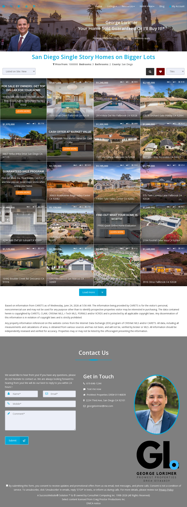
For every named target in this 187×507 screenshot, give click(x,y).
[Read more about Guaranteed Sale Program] (23, 182)
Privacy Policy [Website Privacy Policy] (166, 489)
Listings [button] (112, 6)
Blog (161, 6)
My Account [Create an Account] (177, 6)
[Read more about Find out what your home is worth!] (117, 224)
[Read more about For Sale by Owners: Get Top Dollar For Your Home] (23, 99)
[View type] (175, 71)
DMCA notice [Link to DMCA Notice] (93, 503)
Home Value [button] (147, 6)
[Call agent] (11, 6)
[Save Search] (160, 71)
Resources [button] (128, 6)
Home (98, 6)
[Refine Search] (150, 71)
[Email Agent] (5, 6)
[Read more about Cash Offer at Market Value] (70, 140)
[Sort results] (19, 71)
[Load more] (92, 292)
